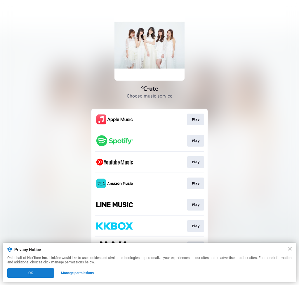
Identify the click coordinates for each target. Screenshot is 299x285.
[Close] (290, 248)
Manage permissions (77, 273)
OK (30, 273)
